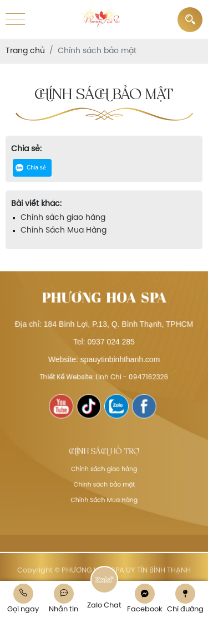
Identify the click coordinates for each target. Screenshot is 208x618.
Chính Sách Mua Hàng (63, 230)
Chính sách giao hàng (63, 218)
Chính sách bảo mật (104, 483)
